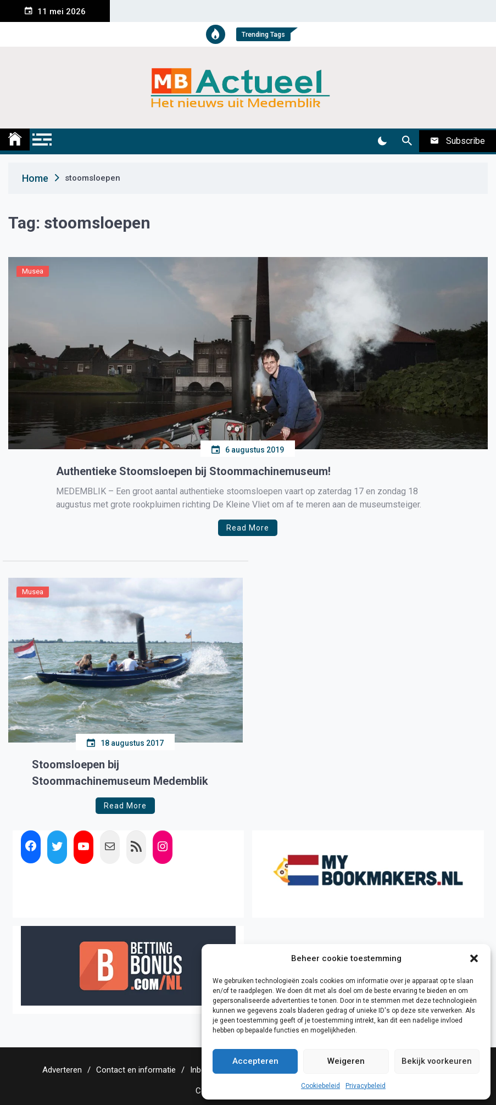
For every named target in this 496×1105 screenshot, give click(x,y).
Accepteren (255, 1061)
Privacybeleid (365, 1086)
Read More (247, 527)
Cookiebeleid (320, 1086)
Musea (32, 271)
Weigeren (346, 1061)
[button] (474, 958)
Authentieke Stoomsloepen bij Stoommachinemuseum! (193, 471)
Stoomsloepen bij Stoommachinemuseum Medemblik (120, 773)
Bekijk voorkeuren (437, 1061)
